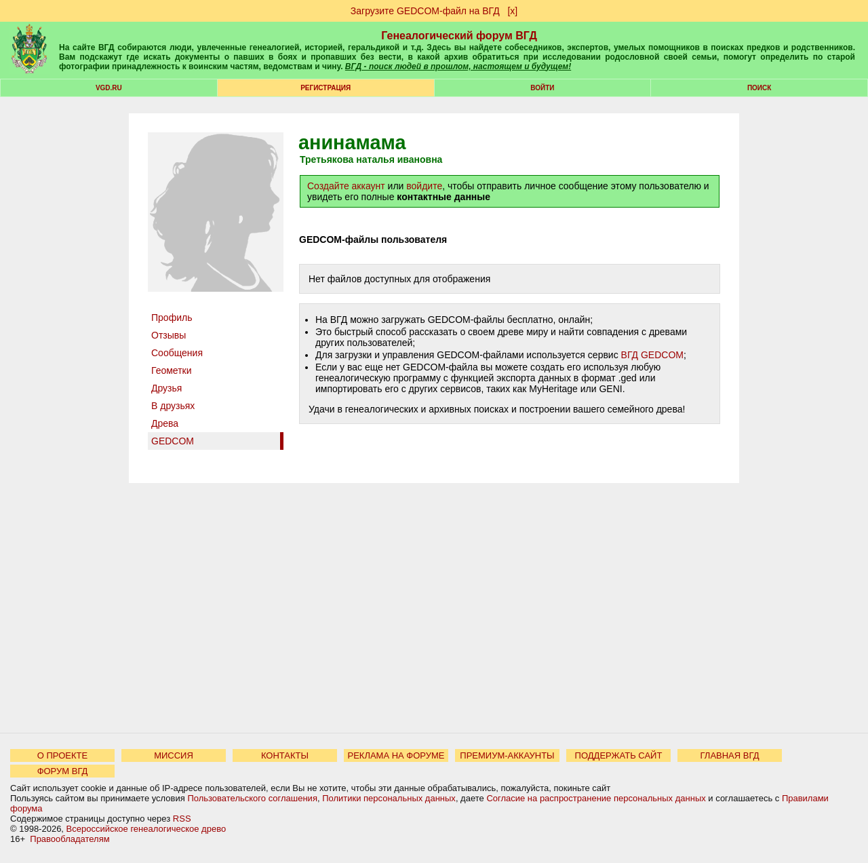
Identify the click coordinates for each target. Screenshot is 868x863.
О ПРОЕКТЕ (62, 755)
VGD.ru (109, 88)
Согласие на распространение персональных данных (595, 798)
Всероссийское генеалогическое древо (146, 829)
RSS (182, 818)
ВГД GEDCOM (652, 354)
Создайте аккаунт (346, 185)
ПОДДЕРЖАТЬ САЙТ (619, 755)
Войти (542, 88)
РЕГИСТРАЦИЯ (325, 88)
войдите (424, 185)
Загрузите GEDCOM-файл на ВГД (425, 10)
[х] (512, 10)
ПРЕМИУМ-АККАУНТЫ (507, 755)
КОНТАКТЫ (285, 755)
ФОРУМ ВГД (62, 771)
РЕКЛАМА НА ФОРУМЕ (395, 755)
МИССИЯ (173, 755)
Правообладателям (69, 839)
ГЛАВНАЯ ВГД (730, 755)
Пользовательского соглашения (252, 798)
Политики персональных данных (389, 798)
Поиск (759, 88)
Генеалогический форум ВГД (459, 35)
